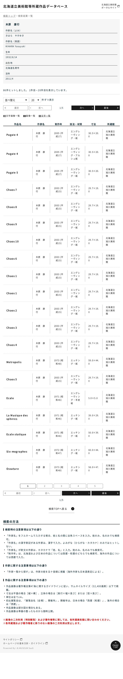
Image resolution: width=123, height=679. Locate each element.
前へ (41, 107)
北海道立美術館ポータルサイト (108, 6)
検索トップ (9, 15)
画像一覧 (29, 115)
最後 (106, 107)
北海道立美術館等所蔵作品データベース (39, 6)
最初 (16, 107)
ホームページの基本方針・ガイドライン (24, 669)
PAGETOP (116, 672)
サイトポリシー (11, 666)
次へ (82, 107)
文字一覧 (44, 115)
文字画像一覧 (11, 115)
